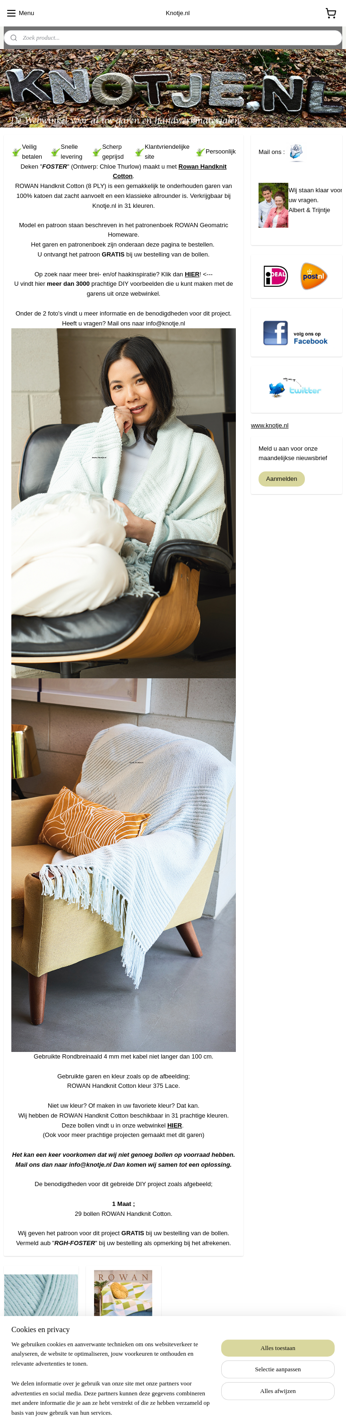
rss (154, 1409)
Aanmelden (281, 478)
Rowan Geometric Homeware (123, 1352)
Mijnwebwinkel (259, 1409)
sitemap (138, 1409)
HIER (192, 274)
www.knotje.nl (269, 425)
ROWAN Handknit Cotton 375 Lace (41, 1352)
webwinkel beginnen (186, 1409)
